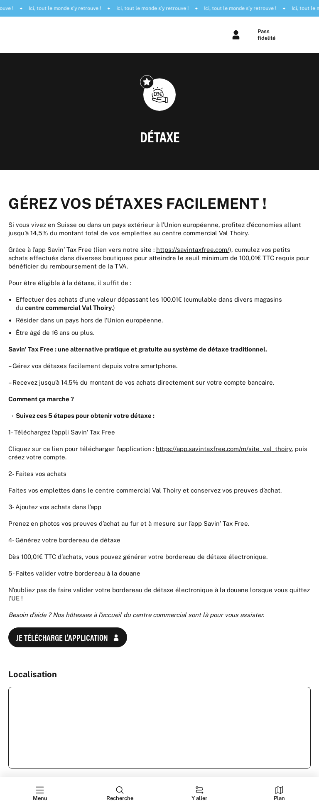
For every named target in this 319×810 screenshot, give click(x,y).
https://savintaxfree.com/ (192, 249)
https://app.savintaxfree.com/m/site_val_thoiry (224, 448)
